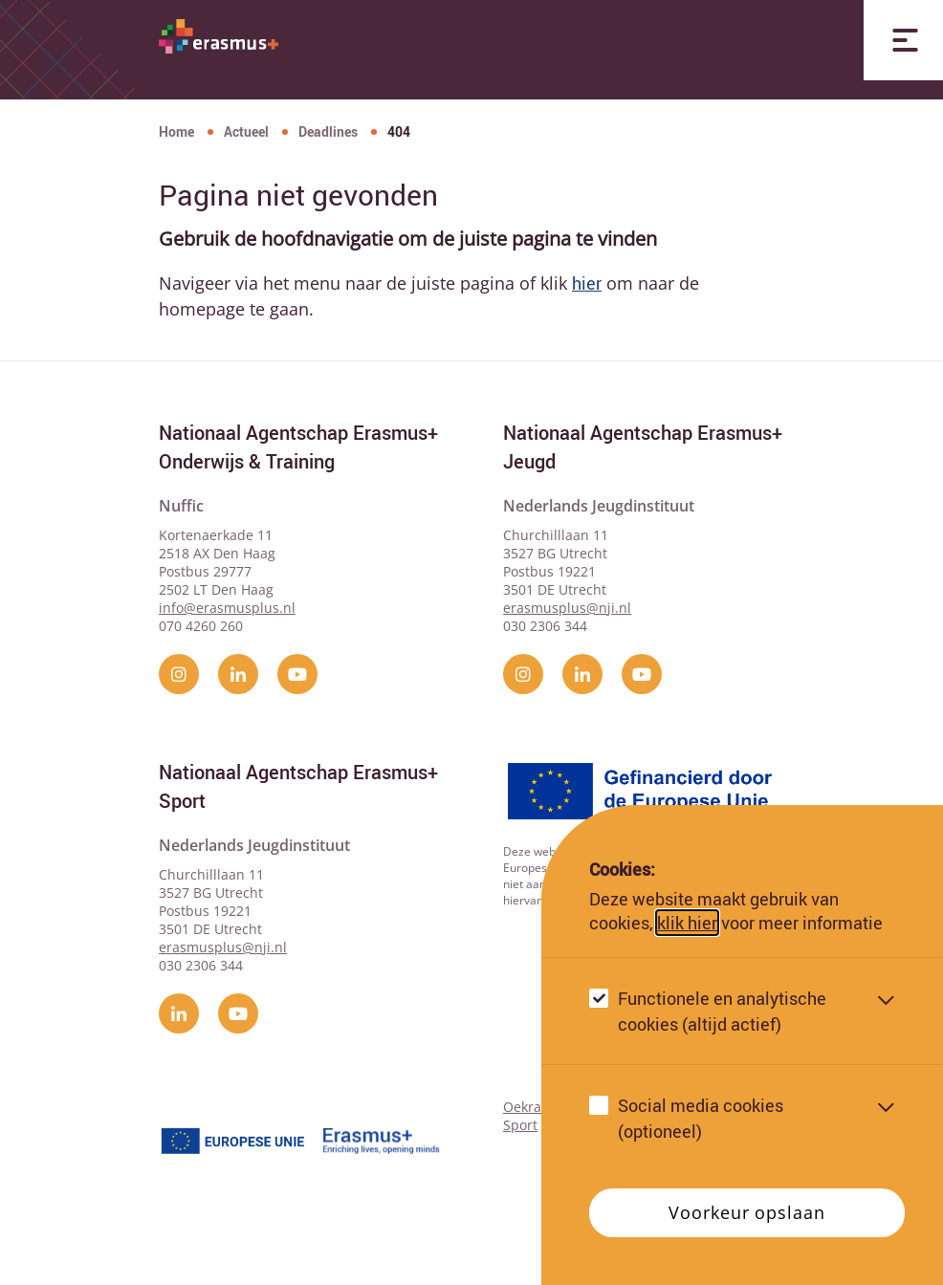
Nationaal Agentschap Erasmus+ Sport (298, 786)
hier (587, 283)
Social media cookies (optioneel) (700, 1118)
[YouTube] (297, 674)
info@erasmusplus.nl (227, 608)
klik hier (687, 922)
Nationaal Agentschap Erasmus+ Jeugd (642, 447)
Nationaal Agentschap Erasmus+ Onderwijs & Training (298, 447)
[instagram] (179, 674)
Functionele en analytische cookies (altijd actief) (722, 1011)
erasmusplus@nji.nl (567, 608)
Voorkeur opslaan (746, 1212)
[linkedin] (238, 674)
